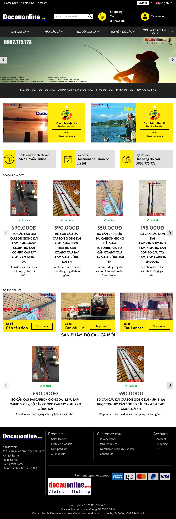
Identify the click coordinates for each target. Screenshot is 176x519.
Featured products (61, 444)
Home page (11, 2)
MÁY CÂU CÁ (52, 31)
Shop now (42, 326)
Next (172, 60)
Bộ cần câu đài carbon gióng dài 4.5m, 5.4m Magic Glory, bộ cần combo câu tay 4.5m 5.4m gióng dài (24, 248)
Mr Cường (91, 509)
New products (59, 449)
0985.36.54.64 (107, 509)
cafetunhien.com (81, 513)
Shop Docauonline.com (66, 134)
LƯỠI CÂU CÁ (104, 90)
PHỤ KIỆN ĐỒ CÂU (120, 31)
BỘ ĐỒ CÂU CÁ (86, 31)
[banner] (88, 60)
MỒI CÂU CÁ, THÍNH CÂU (155, 32)
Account (42, 2)
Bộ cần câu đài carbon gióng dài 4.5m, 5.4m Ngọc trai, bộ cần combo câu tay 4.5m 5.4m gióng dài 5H (67, 248)
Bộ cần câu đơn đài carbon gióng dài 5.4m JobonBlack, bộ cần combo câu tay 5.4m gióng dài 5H (109, 248)
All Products (58, 454)
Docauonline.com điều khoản (117, 449)
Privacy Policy (108, 439)
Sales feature (58, 439)
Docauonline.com (71, 509)
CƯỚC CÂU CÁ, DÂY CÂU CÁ (75, 90)
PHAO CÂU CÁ (125, 90)
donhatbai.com (100, 513)
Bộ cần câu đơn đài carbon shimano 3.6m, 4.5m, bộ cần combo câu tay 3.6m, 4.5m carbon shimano (152, 248)
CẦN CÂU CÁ (18, 31)
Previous (3, 60)
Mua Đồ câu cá (108, 444)
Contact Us (27, 2)
